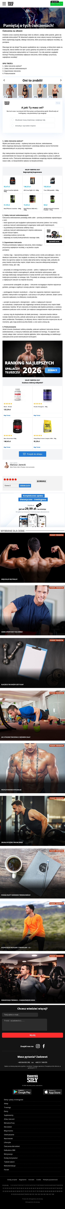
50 (41, 1188)
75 (31, 1191)
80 (41, 1191)
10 (22, 1185)
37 (15, 1188)
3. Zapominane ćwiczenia (11, 71)
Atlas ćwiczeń (9, 1119)
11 (24, 1185)
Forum (6, 1170)
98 (26, 1194)
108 (53, 1194)
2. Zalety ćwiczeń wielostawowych (14, 68)
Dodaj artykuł (12, 1180)
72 (25, 1191)
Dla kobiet (8, 1127)
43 (27, 1188)
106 (47, 1194)
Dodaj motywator (11, 1158)
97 (24, 1194)
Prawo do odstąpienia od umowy (32, 1199)
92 (14, 1194)
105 (44, 1194)
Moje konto (8, 1131)
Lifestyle (7, 1142)
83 (47, 1191)
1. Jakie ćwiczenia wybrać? (12, 66)
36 (13, 1188)
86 (53, 1191)
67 (15, 1191)
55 (51, 1188)
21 (44, 1185)
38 (17, 1188)
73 (27, 1191)
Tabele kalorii (9, 1162)
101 (33, 1194)
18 (38, 1185)
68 (17, 1191)
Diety (6, 1111)
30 (62, 1185)
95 (20, 1194)
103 (39, 1194)
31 (3, 1188)
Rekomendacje (10, 1166)
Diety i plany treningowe (13, 1100)
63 (7, 1191)
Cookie (38, 1180)
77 (35, 1191)
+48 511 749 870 (41, 1062)
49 (39, 1188)
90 (61, 1191)
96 (22, 1194)
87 (55, 1191)
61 (3, 1191)
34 (9, 1188)
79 (39, 1191)
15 (32, 1185)
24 (50, 1185)
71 (23, 1191)
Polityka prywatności (50, 1180)
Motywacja (8, 1154)
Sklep (6, 1103)
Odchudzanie (9, 1135)
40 (21, 1188)
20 (42, 1185)
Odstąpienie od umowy (32, 1202)
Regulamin (22, 1180)
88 (57, 1191)
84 (49, 1191)
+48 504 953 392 (24, 1062)
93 (16, 1194)
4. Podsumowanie (8, 73)
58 (57, 1188)
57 (55, 1188)
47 (35, 1188)
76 (33, 1191)
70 (21, 1191)
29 (60, 1185)
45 (31, 1188)
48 (37, 1188)
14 (30, 1185)
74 (29, 1191)
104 (41, 1194)
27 (56, 1185)
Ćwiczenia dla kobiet (12, 1146)
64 (9, 1191)
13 (28, 1185)
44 (29, 1188)
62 (5, 1191)
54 (49, 1188)
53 (47, 1188)
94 (18, 1194)
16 (34, 1185)
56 (53, 1188)
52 (45, 1188)
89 (59, 1191)
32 (5, 1188)
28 (58, 1185)
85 (51, 1191)
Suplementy (8, 1115)
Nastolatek (8, 1138)
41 (23, 1188)
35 (11, 1188)
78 (37, 1191)
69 (19, 1191)
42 (25, 1188)
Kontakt (31, 1180)
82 (45, 1191)
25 (52, 1185)
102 (36, 1194)
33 (7, 1188)
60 (61, 1188)
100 (30, 1194)
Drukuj (41, 481)
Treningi (7, 1107)
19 (40, 1185)
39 (19, 1188)
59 (59, 1188)
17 (36, 1185)
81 (43, 1191)
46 (33, 1188)
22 (46, 1185)
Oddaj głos (25, 485)
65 (11, 1191)
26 (54, 1185)
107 (50, 1194)
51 (43, 1188)
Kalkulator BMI (9, 1150)
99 (28, 1194)
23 (48, 1185)
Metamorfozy (9, 1123)
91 (12, 1194)
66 (13, 1191)
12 (26, 1185)
